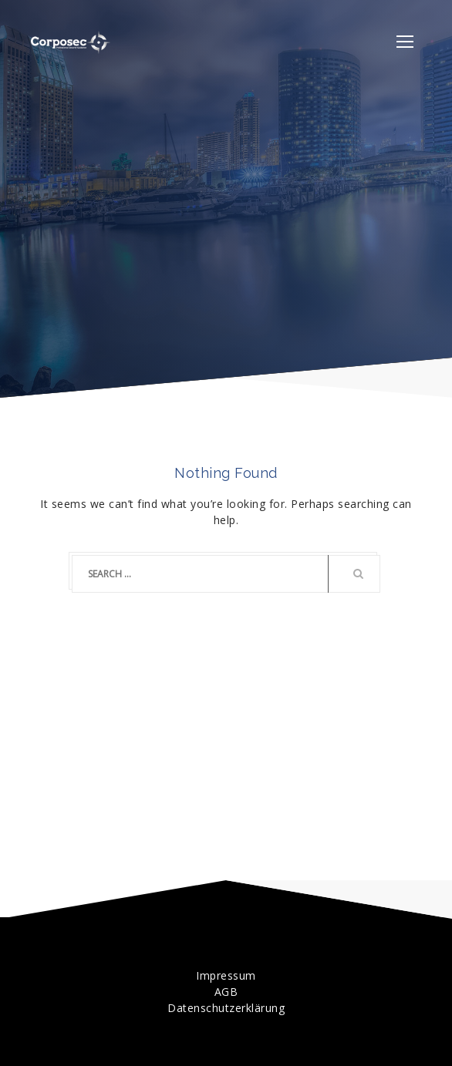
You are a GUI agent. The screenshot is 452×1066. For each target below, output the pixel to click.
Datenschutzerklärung (226, 1007)
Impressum (226, 975)
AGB (226, 991)
